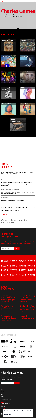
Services (2, 391)
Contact (2, 396)
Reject (10, 414)
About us (2, 394)
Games (2, 389)
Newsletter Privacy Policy (6, 399)
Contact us (5, 214)
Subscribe (17, 248)
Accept (6, 414)
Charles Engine (4, 392)
